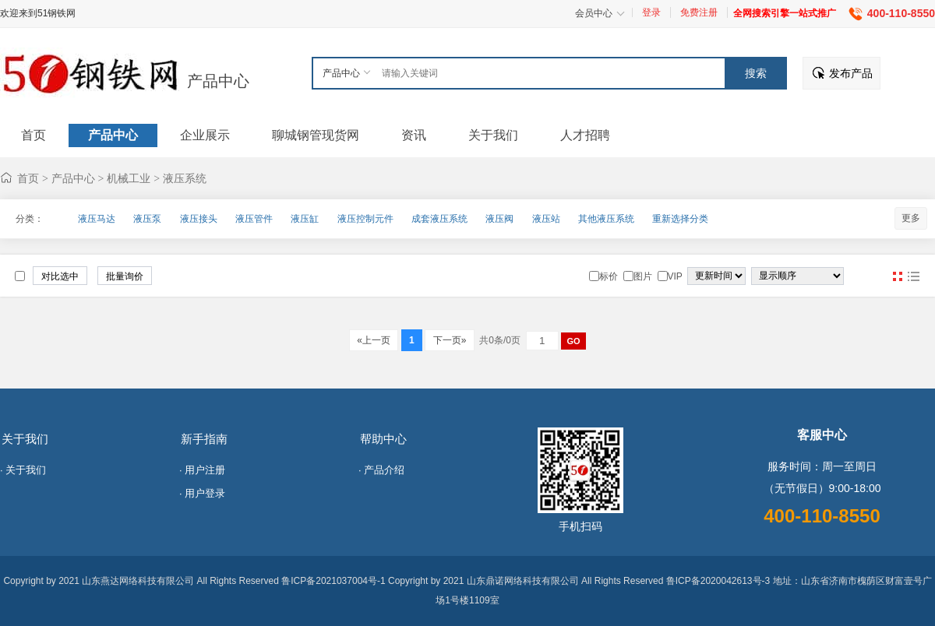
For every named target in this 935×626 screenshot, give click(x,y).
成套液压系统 (439, 218)
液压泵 (147, 218)
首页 (28, 178)
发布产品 (851, 73)
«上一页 (374, 340)
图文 (913, 276)
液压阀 (499, 218)
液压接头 (198, 218)
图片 (897, 276)
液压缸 (305, 218)
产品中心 (218, 81)
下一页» (449, 340)
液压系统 (184, 178)
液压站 (546, 218)
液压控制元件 (365, 218)
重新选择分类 (680, 218)
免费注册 (699, 12)
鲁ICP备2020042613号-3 (718, 580)
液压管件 (254, 218)
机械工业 (128, 178)
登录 (651, 12)
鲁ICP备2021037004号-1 (333, 580)
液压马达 (96, 218)
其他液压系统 (606, 218)
